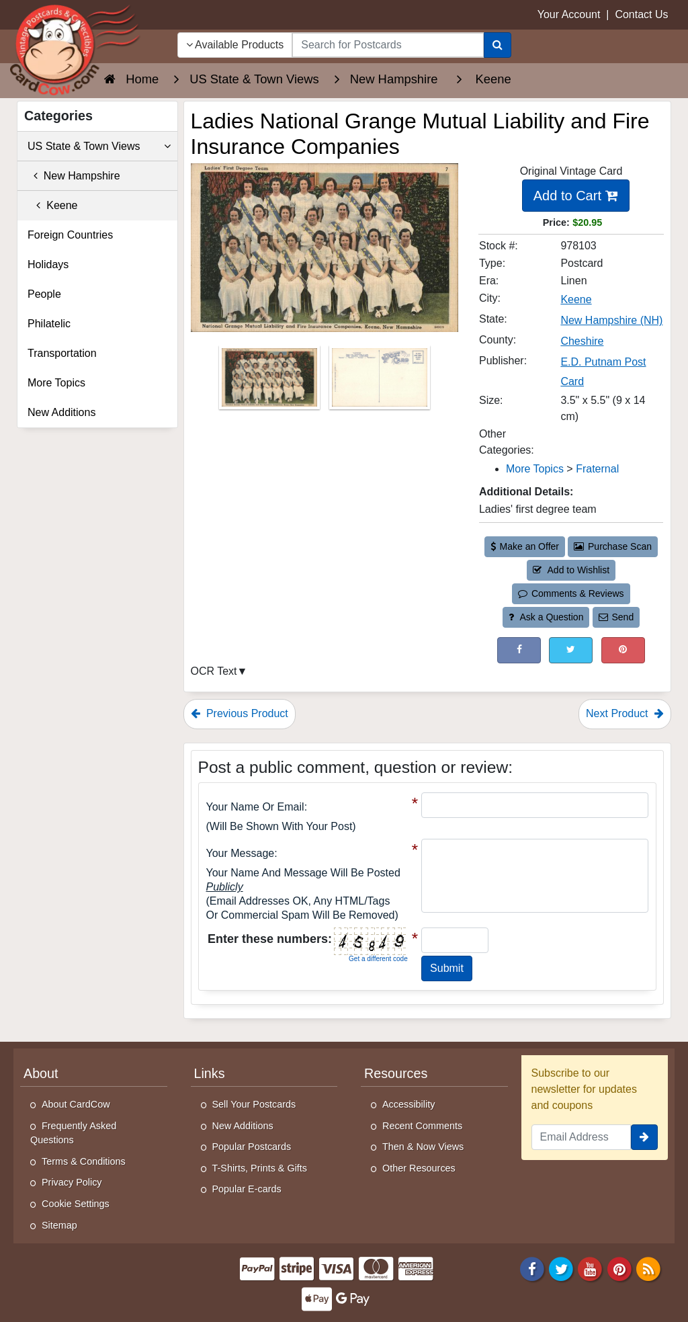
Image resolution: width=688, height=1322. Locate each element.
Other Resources (419, 1168)
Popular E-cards (247, 1189)
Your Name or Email (255, 807)
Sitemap (59, 1225)
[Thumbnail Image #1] (271, 382)
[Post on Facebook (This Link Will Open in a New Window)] (519, 650)
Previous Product (239, 713)
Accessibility (408, 1104)
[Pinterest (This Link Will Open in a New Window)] (623, 650)
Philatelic (49, 323)
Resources (395, 1073)
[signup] (644, 1137)
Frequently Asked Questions (73, 1133)
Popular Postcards (252, 1146)
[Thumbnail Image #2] (379, 382)
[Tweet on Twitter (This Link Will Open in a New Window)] (571, 650)
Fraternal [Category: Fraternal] (597, 468)
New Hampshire (74, 175)
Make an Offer (524, 546)
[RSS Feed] (648, 1268)
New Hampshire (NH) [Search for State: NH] (611, 320)
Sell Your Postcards (254, 1104)
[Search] (497, 45)
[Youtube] (590, 1268)
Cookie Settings (76, 1203)
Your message (240, 853)
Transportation (62, 353)
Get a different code (378, 958)
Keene (53, 205)
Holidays (48, 264)
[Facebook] (532, 1268)
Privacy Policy (72, 1182)
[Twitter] (561, 1268)
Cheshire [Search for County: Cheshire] (581, 341)
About (41, 1073)
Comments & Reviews (571, 593)
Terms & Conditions (84, 1161)
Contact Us (641, 14)
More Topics (56, 382)
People (44, 294)
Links (209, 1073)
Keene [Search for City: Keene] (575, 299)
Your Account (569, 14)
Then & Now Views (423, 1146)
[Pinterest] (619, 1268)
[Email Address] (581, 1137)
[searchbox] (388, 45)
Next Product (625, 713)
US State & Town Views (99, 146)
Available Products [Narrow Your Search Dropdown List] (235, 44)
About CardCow (76, 1104)
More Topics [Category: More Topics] (535, 468)
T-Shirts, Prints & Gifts (260, 1168)
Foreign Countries (70, 235)
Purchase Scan (613, 546)
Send (616, 617)
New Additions (61, 412)
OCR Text (214, 671)
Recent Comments (422, 1125)
